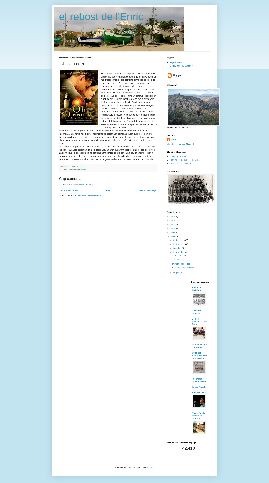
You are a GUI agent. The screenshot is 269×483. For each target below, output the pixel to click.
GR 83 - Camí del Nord (180, 163)
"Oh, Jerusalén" (179, 256)
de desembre (179, 240)
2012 (173, 220)
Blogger (150, 467)
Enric (173, 140)
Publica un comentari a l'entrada (78, 184)
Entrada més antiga (147, 190)
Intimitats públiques (181, 264)
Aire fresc (176, 260)
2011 (173, 224)
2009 (173, 233)
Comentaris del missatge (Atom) (87, 195)
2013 (173, 216)
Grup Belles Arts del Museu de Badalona (199, 356)
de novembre (179, 244)
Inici (108, 190)
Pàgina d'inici (176, 62)
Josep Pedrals (199, 387)
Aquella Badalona (178, 156)
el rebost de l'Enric (101, 16)
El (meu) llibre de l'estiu (183, 268)
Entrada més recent (69, 190)
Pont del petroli (199, 392)
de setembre (179, 252)
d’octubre (177, 248)
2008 (173, 236)
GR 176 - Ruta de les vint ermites (185, 160)
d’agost (176, 273)
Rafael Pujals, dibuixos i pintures (199, 416)
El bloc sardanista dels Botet (199, 322)
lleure (83, 170)
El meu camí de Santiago (181, 66)
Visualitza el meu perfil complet (181, 144)
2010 (173, 228)
